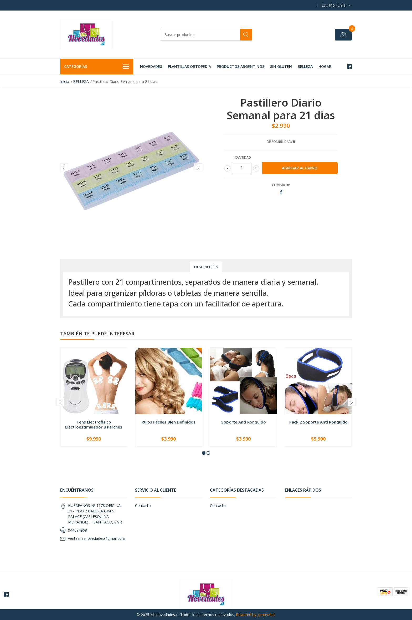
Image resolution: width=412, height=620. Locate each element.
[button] (337, 5)
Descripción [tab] (206, 266)
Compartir (281, 185)
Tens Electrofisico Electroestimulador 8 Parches (93, 424)
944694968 (77, 530)
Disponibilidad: (279, 141)
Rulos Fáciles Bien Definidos (168, 422)
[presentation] (64, 167)
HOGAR (324, 66)
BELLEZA (305, 66)
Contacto (143, 505)
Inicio (64, 81)
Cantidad (243, 157)
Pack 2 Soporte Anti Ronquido (318, 422)
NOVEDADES (151, 66)
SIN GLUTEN (281, 66)
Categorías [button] (96, 67)
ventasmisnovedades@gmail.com (96, 538)
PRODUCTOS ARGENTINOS (240, 66)
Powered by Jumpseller (255, 614)
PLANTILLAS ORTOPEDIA (189, 66)
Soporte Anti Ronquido (243, 422)
